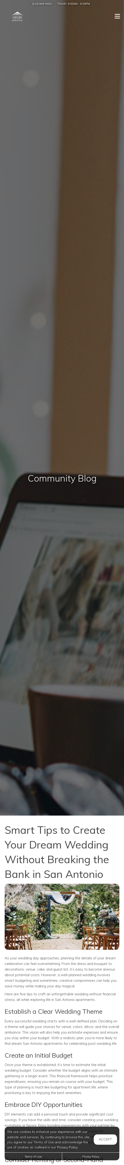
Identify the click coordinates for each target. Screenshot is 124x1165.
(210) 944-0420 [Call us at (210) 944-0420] (42, 3)
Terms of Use (33, 1156)
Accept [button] (105, 1139)
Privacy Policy (90, 1156)
